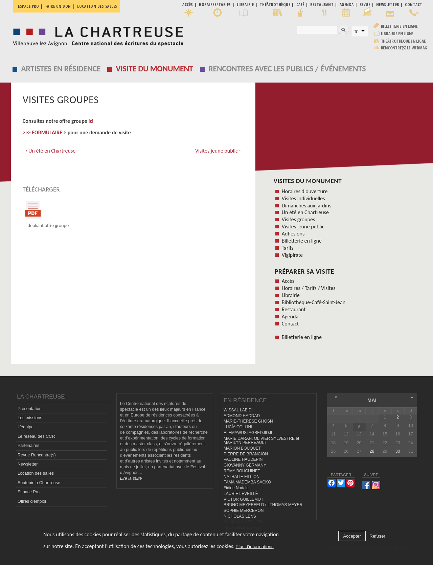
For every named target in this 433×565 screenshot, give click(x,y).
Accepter (352, 536)
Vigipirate (292, 255)
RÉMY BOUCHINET (242, 471)
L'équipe (25, 427)
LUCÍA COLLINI (238, 427)
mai (372, 400)
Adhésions (293, 233)
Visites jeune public (303, 226)
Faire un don (58, 6)
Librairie (291, 295)
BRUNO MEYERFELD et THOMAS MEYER (263, 504)
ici (91, 121)
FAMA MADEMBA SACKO (247, 482)
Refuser (377, 536)
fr (356, 31)
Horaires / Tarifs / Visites (309, 288)
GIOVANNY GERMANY (245, 465)
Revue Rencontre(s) (37, 455)
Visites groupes (298, 219)
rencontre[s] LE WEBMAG (404, 48)
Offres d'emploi (32, 501)
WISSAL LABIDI (238, 410)
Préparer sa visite (304, 271)
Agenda (290, 316)
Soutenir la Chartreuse (39, 482)
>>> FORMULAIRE (44, 132)
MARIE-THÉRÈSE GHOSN (248, 421)
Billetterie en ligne (399, 26)
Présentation (30, 408)
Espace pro (28, 6)
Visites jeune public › (218, 151)
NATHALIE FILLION (241, 476)
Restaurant (294, 309)
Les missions (30, 417)
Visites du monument (308, 181)
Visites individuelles (303, 198)
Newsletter (28, 464)
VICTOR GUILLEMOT (244, 499)
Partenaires (28, 445)
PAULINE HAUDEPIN (243, 459)
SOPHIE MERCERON (244, 510)
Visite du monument (154, 68)
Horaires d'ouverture (304, 191)
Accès (288, 281)
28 (372, 451)
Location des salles (97, 6)
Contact (290, 323)
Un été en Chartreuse (305, 212)
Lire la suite (131, 478)
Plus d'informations (254, 546)
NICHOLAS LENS (240, 516)
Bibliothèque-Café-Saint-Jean (313, 302)
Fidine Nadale (236, 487)
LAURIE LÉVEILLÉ (241, 493)
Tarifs (288, 248)
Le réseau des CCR (36, 436)
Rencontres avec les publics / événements (287, 68)
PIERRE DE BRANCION (246, 454)
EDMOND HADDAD (242, 415)
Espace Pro (29, 492)
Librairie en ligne (397, 34)
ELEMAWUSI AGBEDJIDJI (248, 432)
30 (397, 451)
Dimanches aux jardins (306, 205)
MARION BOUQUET (242, 448)
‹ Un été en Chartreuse (50, 151)
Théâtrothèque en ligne (403, 41)
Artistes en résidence (60, 68)
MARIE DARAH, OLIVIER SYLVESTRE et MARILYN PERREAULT (261, 440)
